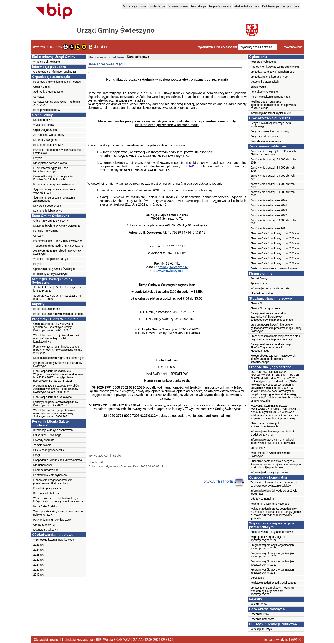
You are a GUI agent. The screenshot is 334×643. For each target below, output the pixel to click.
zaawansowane (293, 47)
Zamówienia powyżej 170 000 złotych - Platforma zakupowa (274, 153)
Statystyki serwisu (47, 639)
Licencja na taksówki (46, 529)
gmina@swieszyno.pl (173, 267)
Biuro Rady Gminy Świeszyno (50, 274)
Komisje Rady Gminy (45, 230)
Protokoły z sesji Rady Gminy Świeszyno (57, 240)
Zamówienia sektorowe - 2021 (269, 228)
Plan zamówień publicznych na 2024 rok (275, 243)
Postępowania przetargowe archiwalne (274, 268)
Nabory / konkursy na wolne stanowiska (275, 66)
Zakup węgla (258, 86)
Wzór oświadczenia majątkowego (53, 539)
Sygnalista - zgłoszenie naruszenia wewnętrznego (54, 191)
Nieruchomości (42, 465)
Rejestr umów (259, 604)
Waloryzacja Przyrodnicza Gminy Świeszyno (270, 454)
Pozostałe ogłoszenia (263, 61)
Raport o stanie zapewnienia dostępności (58, 313)
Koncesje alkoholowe (46, 493)
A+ (96, 47)
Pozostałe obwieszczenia (266, 141)
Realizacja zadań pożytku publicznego (273, 582)
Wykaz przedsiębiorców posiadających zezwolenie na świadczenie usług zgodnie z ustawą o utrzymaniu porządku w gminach (276, 513)
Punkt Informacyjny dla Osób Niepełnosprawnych (50, 169)
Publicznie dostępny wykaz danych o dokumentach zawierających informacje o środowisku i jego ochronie (276, 464)
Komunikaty (258, 447)
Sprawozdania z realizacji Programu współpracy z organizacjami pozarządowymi (272, 591)
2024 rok (38, 549)
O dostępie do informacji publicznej (54, 71)
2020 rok (38, 569)
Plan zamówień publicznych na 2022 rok (275, 253)
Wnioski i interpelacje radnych (51, 259)
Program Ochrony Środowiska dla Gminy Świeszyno (57, 364)
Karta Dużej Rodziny (45, 506)
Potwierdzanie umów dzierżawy (52, 519)
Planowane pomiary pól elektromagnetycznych (265, 425)
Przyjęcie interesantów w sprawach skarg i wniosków (58, 151)
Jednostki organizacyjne (48, 91)
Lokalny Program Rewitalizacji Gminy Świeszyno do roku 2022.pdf (55, 403)
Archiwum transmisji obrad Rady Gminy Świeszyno (57, 252)
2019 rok (38, 574)
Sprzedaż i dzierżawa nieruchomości (273, 71)
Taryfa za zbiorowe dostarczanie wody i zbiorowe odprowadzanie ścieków (274, 484)
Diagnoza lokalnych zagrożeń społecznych (59, 358)
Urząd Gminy (116, 57)
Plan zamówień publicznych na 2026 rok (275, 233)
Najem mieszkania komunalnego (270, 96)
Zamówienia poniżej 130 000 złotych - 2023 (273, 185)
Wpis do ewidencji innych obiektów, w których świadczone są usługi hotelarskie (58, 500)
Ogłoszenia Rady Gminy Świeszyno (54, 269)
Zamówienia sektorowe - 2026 (269, 200)
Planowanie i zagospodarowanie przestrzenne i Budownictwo (53, 482)
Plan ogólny (258, 303)
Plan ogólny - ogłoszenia (265, 308)
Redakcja (198, 6)
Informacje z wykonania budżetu (270, 288)
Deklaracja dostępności (280, 6)
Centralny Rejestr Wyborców (50, 475)
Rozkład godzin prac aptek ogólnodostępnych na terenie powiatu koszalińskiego (273, 105)
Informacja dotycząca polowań (269, 472)
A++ (104, 47)
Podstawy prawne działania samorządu (57, 81)
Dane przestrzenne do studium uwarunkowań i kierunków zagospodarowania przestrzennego (272, 316)
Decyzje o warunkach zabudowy (270, 131)
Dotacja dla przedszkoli (265, 81)
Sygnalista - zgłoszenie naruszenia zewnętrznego (54, 199)
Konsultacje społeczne (264, 91)
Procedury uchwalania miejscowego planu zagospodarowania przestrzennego (276, 338)
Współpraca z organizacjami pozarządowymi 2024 (268, 538)
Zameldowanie (42, 445)
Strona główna (134, 6)
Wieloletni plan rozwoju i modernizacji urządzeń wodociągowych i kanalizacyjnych (56, 338)
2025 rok (38, 544)
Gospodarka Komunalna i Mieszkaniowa (57, 460)
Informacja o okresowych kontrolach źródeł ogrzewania (273, 433)
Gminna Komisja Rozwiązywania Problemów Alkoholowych (53, 178)
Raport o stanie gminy (46, 308)
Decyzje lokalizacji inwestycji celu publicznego (271, 125)
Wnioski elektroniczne (46, 61)
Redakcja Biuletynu (262, 629)
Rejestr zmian (220, 6)
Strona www (178, 6)
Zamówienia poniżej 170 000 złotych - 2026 (273, 161)
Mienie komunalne (262, 293)
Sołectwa (39, 96)
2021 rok (38, 564)
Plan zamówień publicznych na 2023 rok (275, 248)
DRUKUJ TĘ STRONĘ (223, 482)
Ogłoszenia (257, 577)
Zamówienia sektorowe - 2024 (269, 205)
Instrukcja (157, 6)
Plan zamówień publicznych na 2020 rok (275, 263)
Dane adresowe (42, 120)
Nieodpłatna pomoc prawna (50, 163)
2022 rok (38, 559)
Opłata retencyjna (44, 524)
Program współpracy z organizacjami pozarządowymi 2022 (273, 563)
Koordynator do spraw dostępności (54, 184)
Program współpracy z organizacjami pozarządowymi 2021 (273, 571)
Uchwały (38, 235)
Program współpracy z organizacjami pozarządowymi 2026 (273, 547)
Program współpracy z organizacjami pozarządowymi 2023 (273, 555)
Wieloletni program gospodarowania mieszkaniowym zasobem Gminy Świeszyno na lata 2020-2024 (55, 413)
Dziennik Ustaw (260, 614)
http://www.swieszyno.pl (167, 271)
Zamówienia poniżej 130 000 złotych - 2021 (273, 222)
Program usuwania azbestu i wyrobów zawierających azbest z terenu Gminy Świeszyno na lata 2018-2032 (56, 389)
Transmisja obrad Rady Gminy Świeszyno (58, 245)
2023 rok (38, 554)
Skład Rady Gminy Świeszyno (51, 220)
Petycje (37, 158)
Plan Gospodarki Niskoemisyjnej (53, 397)
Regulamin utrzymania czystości (270, 503)
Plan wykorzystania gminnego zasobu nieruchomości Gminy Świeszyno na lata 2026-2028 (57, 350)
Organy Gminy (41, 86)
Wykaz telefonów (43, 125)
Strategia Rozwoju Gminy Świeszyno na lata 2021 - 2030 (57, 297)
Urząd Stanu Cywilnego (47, 435)
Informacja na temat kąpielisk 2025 (272, 113)
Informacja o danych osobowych (53, 430)
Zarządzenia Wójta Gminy (48, 135)
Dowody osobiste (43, 440)
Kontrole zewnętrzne (45, 140)
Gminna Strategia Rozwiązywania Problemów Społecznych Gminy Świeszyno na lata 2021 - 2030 (53, 327)
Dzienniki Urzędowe (262, 619)
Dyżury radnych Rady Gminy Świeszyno (56, 225)
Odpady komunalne (262, 498)
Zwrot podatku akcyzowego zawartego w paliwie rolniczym (58, 513)
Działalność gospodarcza (48, 450)
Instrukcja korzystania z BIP (81, 639)
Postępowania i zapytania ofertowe (272, 532)
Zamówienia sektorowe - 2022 (269, 215)
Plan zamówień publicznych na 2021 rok (275, 258)
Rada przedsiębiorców (46, 110)
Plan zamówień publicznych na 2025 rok (275, 238)
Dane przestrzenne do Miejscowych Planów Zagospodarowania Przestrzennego (272, 347)
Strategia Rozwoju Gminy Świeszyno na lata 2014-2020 (57, 289)
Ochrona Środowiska (45, 470)
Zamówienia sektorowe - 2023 (269, 210)
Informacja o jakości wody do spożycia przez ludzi (274, 492)
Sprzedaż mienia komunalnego (269, 76)
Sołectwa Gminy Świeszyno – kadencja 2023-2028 (57, 103)
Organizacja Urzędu (45, 130)
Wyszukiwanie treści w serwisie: (217, 47)
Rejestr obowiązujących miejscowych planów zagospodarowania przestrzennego (273, 359)
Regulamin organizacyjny (48, 144)
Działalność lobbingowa (47, 210)
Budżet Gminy (259, 278)
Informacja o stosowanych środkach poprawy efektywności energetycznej (273, 441)
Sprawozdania (259, 283)
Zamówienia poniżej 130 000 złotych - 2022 (273, 194)
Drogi (36, 455)
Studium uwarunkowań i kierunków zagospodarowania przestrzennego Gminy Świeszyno (276, 328)
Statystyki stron (246, 6)
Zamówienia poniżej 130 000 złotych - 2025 (273, 169)
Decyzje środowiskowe (264, 136)
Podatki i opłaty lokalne (47, 488)
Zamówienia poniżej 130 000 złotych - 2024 (273, 177)
